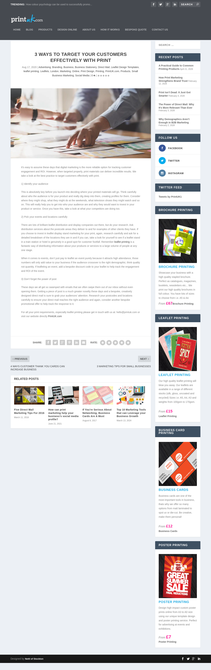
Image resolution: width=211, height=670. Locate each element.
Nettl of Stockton (34, 666)
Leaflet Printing (168, 423)
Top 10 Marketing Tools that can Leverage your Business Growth (131, 419)
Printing (100, 78)
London (54, 78)
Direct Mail (104, 74)
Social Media (82, 82)
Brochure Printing (183, 310)
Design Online (67, 30)
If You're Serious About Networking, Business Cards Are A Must (97, 419)
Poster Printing (167, 648)
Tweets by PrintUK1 (170, 203)
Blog (29, 30)
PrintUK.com (112, 78)
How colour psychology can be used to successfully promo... (59, 4)
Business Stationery (86, 74)
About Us (88, 30)
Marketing (65, 78)
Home (17, 30)
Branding (57, 74)
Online (75, 78)
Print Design (87, 78)
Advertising (45, 74)
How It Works (110, 30)
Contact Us (160, 30)
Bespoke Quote (135, 30)
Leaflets (44, 78)
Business (68, 74)
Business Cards (168, 538)
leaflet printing (31, 78)
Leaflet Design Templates (125, 74)
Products (45, 30)
